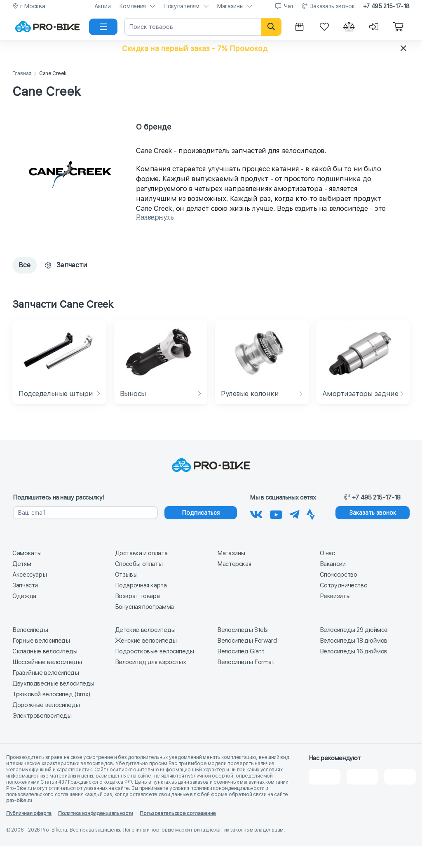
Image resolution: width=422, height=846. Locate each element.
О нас (327, 553)
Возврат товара (137, 596)
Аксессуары (29, 574)
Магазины (230, 6)
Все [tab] (24, 265)
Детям (21, 564)
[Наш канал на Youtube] (276, 513)
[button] (211, 48)
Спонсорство (338, 574)
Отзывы (126, 574)
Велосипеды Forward (247, 640)
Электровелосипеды (42, 715)
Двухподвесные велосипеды (53, 683)
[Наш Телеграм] (294, 513)
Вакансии (333, 564)
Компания (132, 6)
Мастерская (234, 564)
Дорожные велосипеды (46, 705)
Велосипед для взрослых (150, 662)
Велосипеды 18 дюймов (354, 640)
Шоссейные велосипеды (47, 662)
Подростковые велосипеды (154, 651)
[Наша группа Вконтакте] (256, 513)
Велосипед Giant (240, 651)
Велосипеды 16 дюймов (354, 651)
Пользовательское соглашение (178, 813)
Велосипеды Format (245, 662)
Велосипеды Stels (242, 630)
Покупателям (181, 6)
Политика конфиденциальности (95, 813)
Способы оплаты (139, 564)
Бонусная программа (144, 606)
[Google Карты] (400, 777)
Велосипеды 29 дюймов (354, 630)
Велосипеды (30, 630)
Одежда (24, 596)
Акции (102, 6)
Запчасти (25, 585)
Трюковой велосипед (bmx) (51, 694)
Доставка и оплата (141, 553)
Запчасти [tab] (66, 265)
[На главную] (47, 27)
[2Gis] (324, 777)
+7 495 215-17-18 (386, 6)
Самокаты (27, 553)
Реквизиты (335, 596)
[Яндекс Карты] (362, 777)
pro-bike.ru (19, 801)
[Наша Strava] (310, 513)
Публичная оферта (29, 813)
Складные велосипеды (44, 651)
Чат (289, 6)
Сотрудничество (344, 585)
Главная (21, 73)
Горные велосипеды (41, 640)
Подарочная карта (141, 585)
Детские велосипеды (145, 630)
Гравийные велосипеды (45, 672)
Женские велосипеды (146, 640)
